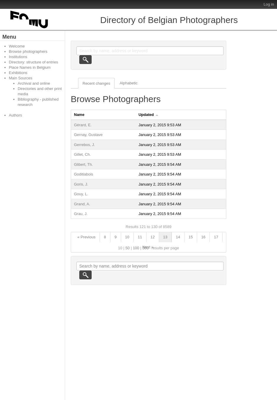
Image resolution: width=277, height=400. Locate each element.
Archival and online (34, 83)
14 (178, 237)
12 (153, 237)
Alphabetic (129, 83)
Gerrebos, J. (84, 144)
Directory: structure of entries (33, 62)
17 (216, 237)
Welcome (17, 46)
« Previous (86, 237)
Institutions (18, 57)
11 (140, 237)
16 (203, 237)
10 (127, 237)
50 (128, 248)
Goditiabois (83, 174)
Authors (15, 115)
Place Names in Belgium (30, 67)
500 (145, 248)
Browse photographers (28, 51)
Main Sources (20, 78)
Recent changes (96, 83)
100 (136, 248)
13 (165, 237)
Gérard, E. (83, 125)
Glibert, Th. (83, 164)
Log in (269, 4)
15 (191, 237)
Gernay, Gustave (88, 134)
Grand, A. (82, 204)
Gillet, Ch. (82, 154)
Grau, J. (81, 214)
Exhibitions (18, 73)
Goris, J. (81, 184)
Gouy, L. (81, 194)
